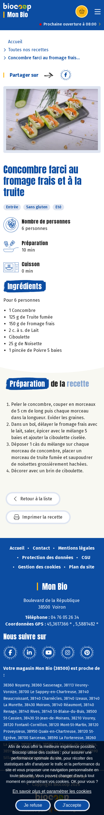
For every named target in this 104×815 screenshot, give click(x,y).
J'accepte (72, 805)
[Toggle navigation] (98, 13)
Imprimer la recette (38, 517)
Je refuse (33, 805)
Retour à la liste (33, 499)
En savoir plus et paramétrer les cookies (52, 791)
